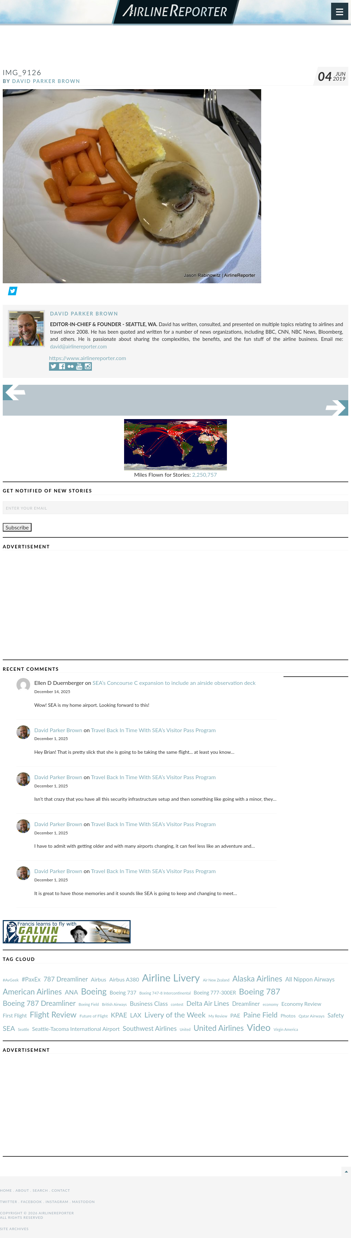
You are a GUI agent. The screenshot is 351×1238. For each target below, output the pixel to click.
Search (40, 1190)
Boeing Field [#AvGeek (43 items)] (88, 1004)
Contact (61, 1190)
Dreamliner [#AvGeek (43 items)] (246, 1003)
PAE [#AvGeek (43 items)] (235, 1015)
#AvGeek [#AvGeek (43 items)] (11, 980)
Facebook (31, 1202)
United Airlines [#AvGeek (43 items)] (218, 1028)
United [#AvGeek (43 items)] (185, 1029)
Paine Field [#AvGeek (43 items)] (260, 1014)
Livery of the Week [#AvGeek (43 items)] (174, 1014)
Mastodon (83, 1202)
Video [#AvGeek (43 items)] (259, 1027)
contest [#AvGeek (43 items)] (177, 1004)
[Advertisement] (175, 49)
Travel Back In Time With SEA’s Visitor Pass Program (153, 730)
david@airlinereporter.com (78, 346)
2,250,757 (204, 474)
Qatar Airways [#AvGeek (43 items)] (312, 1016)
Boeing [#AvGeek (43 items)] (94, 991)
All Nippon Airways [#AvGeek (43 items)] (310, 979)
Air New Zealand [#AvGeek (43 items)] (216, 980)
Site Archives (14, 1229)
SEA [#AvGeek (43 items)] (9, 1028)
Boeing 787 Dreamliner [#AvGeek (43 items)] (39, 1003)
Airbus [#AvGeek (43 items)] (98, 979)
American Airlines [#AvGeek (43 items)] (32, 991)
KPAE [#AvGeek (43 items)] (119, 1015)
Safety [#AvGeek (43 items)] (335, 1015)
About (22, 1190)
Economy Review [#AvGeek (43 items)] (301, 1004)
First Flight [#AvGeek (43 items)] (15, 1015)
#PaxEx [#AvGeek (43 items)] (31, 979)
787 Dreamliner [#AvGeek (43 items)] (66, 979)
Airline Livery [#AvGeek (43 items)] (171, 978)
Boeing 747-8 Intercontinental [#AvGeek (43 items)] (165, 993)
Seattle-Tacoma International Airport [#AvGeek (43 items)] (76, 1028)
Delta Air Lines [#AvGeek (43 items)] (207, 1003)
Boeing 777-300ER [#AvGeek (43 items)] (215, 992)
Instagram (57, 1202)
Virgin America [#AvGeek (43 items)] (286, 1029)
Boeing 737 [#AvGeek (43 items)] (123, 992)
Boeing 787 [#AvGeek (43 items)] (259, 991)
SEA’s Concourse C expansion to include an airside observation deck (174, 682)
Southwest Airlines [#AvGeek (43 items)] (150, 1028)
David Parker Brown (46, 81)
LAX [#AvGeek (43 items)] (136, 1015)
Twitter (8, 1202)
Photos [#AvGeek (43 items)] (287, 1016)
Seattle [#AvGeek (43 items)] (23, 1029)
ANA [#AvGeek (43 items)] (71, 992)
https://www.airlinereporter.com (87, 358)
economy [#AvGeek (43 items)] (270, 1004)
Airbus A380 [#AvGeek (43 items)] (124, 979)
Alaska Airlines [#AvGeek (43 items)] (257, 978)
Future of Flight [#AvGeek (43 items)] (94, 1016)
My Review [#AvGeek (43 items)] (217, 1016)
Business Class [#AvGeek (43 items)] (149, 1003)
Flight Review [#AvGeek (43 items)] (53, 1014)
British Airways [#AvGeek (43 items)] (114, 1004)
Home (6, 1190)
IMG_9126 (22, 72)
